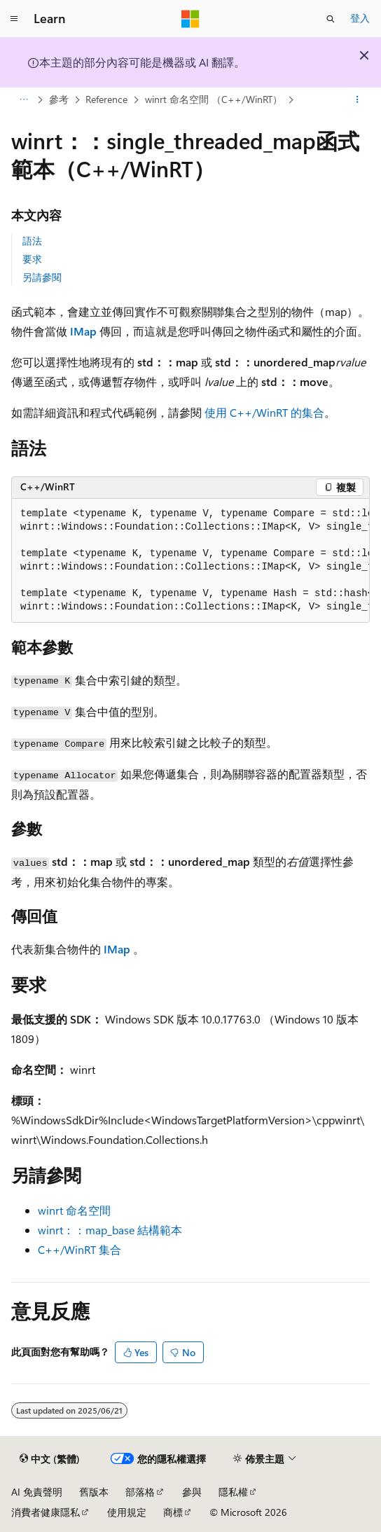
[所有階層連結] (23, 100)
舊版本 (94, 1491)
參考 (59, 99)
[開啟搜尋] (331, 19)
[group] (190, 561)
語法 (32, 240)
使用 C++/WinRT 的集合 (264, 412)
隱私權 (233, 1491)
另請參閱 (42, 277)
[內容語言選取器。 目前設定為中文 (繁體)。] (49, 1459)
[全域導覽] (14, 19)
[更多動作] (357, 100)
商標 (173, 1512)
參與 (192, 1491)
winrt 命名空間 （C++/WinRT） (213, 99)
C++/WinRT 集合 (79, 1249)
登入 (360, 18)
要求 (32, 258)
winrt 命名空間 (74, 1210)
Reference (106, 99)
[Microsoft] (190, 19)
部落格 (140, 1491)
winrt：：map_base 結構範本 (110, 1229)
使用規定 (126, 1512)
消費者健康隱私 (45, 1512)
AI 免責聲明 (36, 1491)
